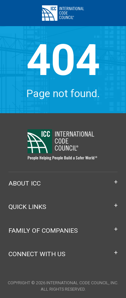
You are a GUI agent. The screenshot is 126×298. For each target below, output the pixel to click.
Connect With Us (36, 254)
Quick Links (27, 207)
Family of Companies (43, 230)
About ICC (24, 183)
